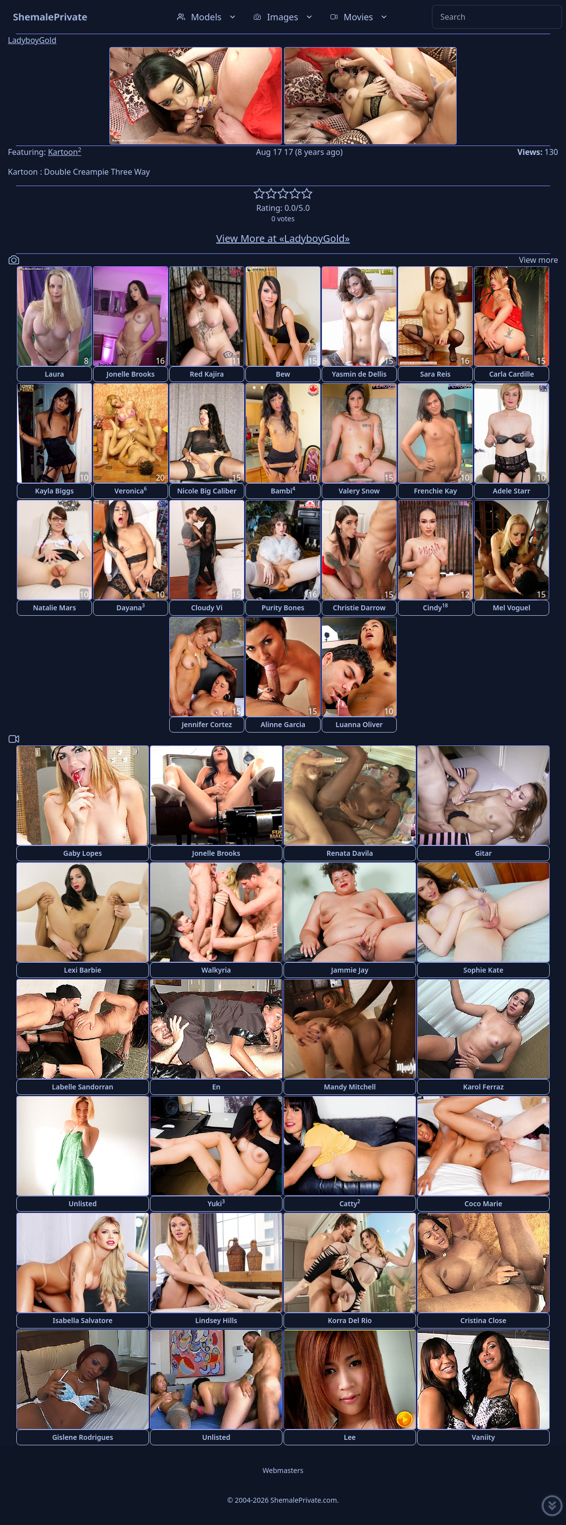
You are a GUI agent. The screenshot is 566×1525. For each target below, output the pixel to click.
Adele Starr (511, 490)
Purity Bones (283, 607)
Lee (350, 1437)
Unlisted (83, 1203)
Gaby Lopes (82, 853)
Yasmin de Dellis (359, 374)
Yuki (216, 1203)
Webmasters (283, 1470)
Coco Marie (483, 1203)
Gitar (483, 853)
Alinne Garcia (283, 724)
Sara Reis (435, 374)
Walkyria (216, 970)
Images (283, 17)
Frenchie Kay (435, 490)
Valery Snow (359, 490)
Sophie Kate (484, 970)
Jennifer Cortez (207, 724)
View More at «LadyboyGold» (283, 238)
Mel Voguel (511, 607)
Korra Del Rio (350, 1320)
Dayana (130, 607)
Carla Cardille (511, 374)
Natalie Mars (54, 607)
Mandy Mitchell (350, 1086)
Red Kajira (207, 374)
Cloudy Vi (206, 607)
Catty (349, 1203)
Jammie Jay (349, 970)
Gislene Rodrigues (82, 1437)
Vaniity (483, 1437)
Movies (359, 17)
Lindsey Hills (216, 1320)
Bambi (283, 490)
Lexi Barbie (82, 970)
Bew (283, 374)
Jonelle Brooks (130, 374)
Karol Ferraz (483, 1086)
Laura (54, 374)
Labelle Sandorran (82, 1086)
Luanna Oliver (358, 724)
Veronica (130, 490)
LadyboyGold (32, 40)
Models (207, 17)
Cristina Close (484, 1320)
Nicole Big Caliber (206, 490)
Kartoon (64, 152)
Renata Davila (350, 853)
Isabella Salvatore (83, 1320)
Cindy (435, 607)
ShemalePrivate (50, 16)
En (216, 1086)
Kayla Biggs (54, 490)
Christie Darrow (359, 607)
